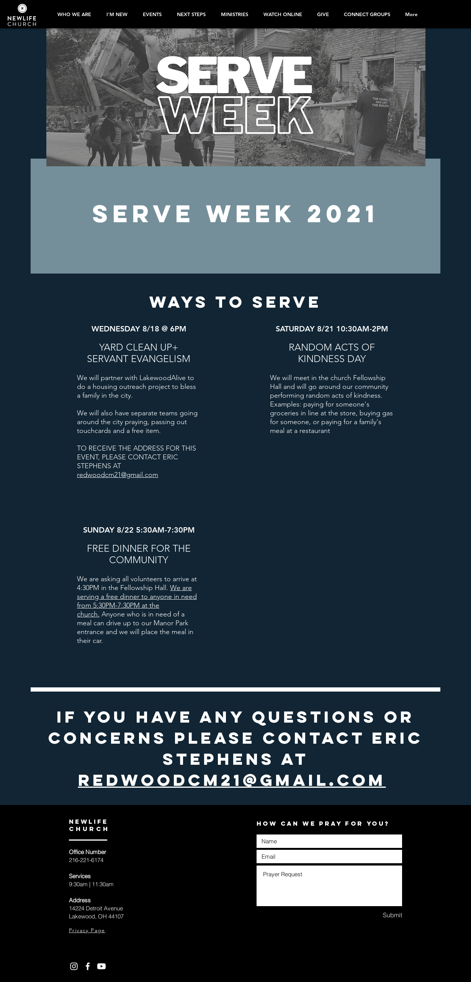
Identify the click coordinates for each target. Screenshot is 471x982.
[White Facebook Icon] (88, 966)
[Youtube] (101, 966)
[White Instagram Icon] (74, 966)
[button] (189, 14)
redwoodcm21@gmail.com (117, 475)
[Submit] (375, 915)
